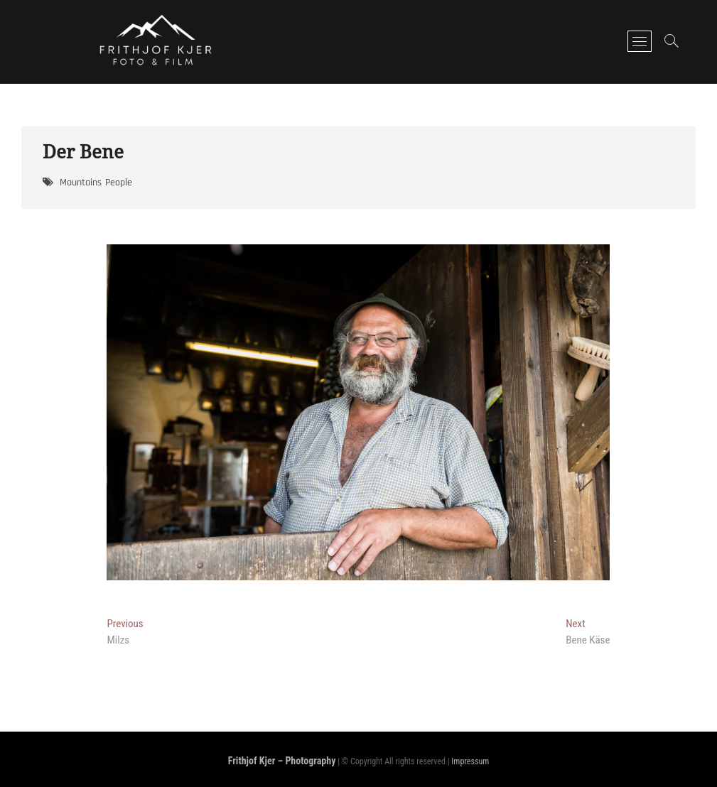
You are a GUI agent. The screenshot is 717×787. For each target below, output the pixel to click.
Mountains (81, 182)
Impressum (470, 761)
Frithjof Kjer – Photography (282, 760)
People (118, 182)
